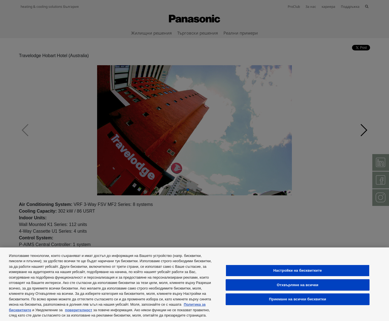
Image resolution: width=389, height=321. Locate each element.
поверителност (78, 310)
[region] (194, 284)
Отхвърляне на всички (297, 285)
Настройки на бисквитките (297, 270)
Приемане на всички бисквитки (297, 299)
